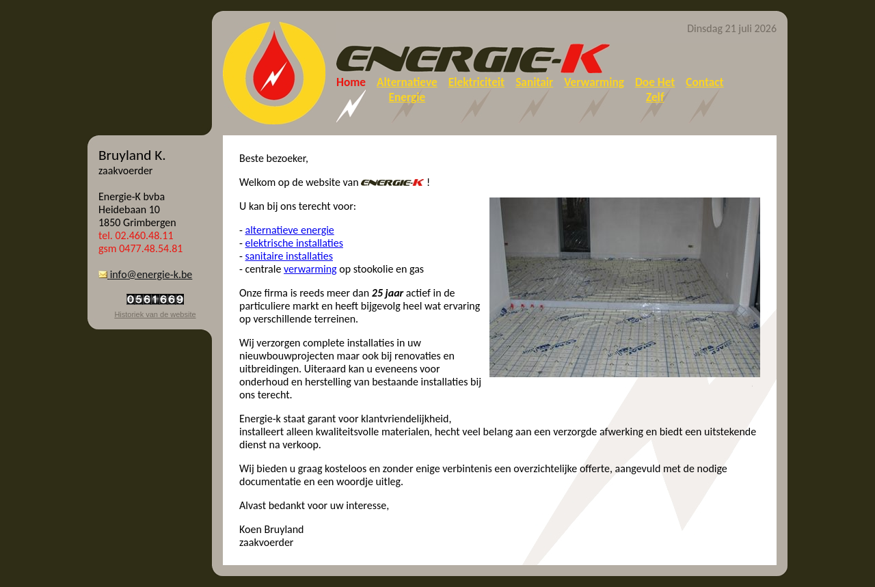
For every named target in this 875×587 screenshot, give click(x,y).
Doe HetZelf (655, 89)
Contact (704, 82)
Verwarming (594, 82)
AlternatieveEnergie (407, 89)
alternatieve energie (289, 229)
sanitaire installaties (289, 255)
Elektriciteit (476, 82)
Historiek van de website (155, 314)
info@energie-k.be (145, 274)
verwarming (310, 268)
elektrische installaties (294, 242)
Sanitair (534, 82)
